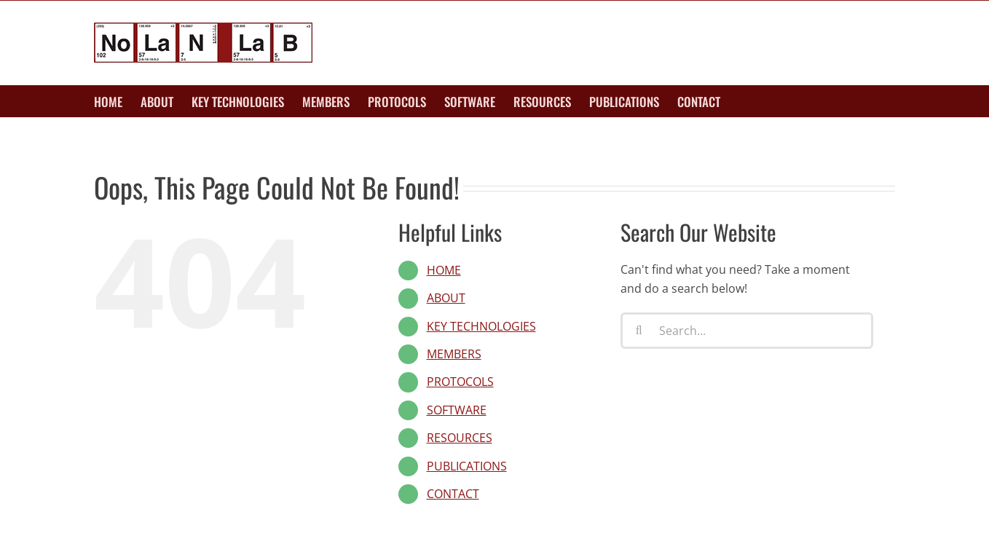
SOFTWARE (456, 410)
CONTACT (453, 494)
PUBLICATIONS (467, 466)
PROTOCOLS (460, 382)
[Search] (638, 330)
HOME (444, 270)
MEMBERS (454, 354)
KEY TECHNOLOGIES (481, 326)
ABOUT (446, 298)
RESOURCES (459, 438)
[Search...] (746, 330)
